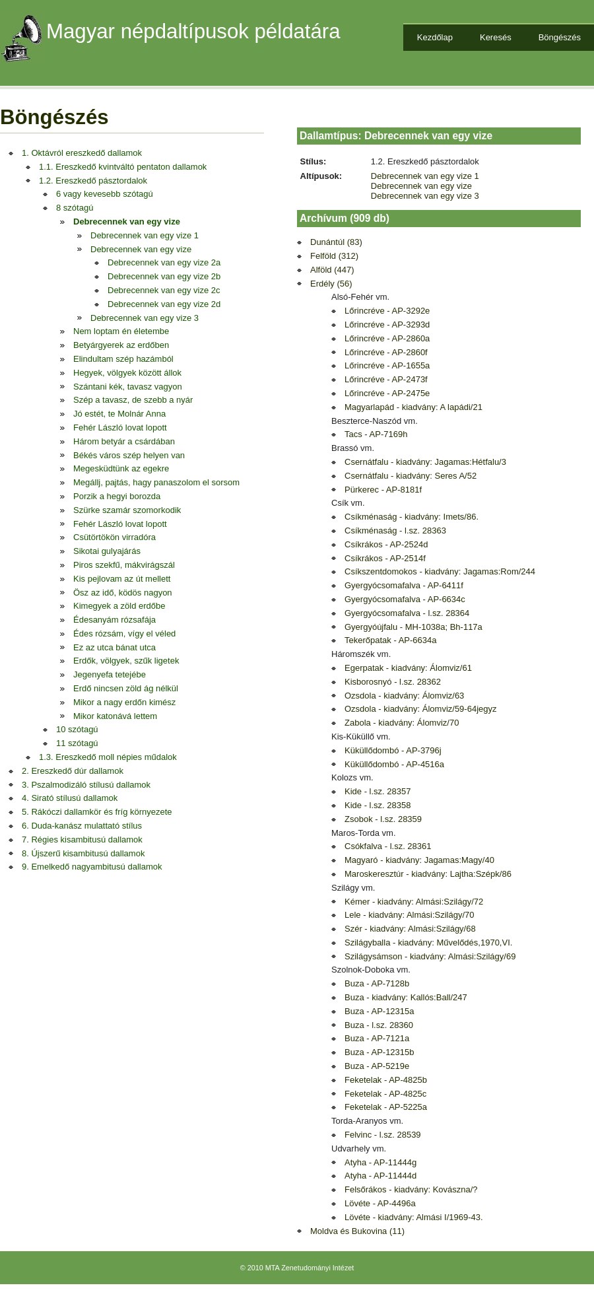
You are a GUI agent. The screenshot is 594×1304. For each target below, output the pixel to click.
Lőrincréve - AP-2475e (387, 393)
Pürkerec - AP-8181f (383, 490)
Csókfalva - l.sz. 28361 (388, 846)
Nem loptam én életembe (121, 331)
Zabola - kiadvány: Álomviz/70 (402, 723)
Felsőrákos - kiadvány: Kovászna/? (411, 1189)
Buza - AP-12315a (379, 1011)
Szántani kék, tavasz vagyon (127, 387)
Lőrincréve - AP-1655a (387, 365)
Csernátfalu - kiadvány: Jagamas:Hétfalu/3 (425, 462)
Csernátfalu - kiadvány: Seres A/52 (411, 476)
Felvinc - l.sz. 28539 (383, 1135)
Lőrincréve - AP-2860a (387, 338)
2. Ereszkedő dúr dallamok (72, 771)
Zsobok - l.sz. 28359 (383, 819)
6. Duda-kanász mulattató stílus (82, 826)
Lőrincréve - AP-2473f (386, 379)
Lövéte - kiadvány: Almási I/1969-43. (414, 1217)
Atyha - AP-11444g (380, 1162)
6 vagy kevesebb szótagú (104, 194)
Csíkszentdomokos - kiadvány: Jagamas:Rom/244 (440, 571)
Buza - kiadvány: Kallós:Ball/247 (406, 997)
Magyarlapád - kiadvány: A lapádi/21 (413, 407)
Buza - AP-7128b (377, 983)
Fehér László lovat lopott (120, 427)
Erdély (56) (331, 284)
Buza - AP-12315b (379, 1052)
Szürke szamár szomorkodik (127, 510)
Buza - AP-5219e (377, 1066)
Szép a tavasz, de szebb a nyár (133, 400)
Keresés (496, 37)
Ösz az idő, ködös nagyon (122, 593)
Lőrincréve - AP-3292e (387, 311)
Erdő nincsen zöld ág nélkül (125, 688)
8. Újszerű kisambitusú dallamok (83, 853)
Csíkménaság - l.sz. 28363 (395, 530)
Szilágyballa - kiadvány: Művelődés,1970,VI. (428, 942)
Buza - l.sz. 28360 (379, 1025)
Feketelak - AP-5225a (386, 1107)
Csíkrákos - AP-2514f (385, 558)
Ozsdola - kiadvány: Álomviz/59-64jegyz (421, 709)
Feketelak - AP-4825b (386, 1080)
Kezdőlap (435, 37)
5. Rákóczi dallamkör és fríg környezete (97, 812)
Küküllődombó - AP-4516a (394, 764)
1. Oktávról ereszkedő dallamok (82, 153)
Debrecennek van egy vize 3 (144, 318)
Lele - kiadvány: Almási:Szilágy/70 (410, 915)
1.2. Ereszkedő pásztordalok (93, 181)
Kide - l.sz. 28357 (378, 791)
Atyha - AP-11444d (380, 1176)
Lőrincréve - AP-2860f (386, 352)
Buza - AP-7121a (377, 1038)
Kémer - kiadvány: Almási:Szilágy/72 (414, 902)
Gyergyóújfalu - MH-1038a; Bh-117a (413, 627)
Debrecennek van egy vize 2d (164, 304)
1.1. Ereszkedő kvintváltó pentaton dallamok (123, 167)
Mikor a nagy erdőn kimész (124, 702)
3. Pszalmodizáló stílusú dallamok (86, 785)
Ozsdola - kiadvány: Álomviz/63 (404, 696)
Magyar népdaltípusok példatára (193, 31)
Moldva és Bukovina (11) (357, 1231)
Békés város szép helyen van (129, 455)
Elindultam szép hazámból (123, 359)
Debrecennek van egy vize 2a (164, 262)
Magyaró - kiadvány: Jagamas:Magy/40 (419, 860)
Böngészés (560, 37)
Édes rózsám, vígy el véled (124, 633)
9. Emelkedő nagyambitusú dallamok (92, 867)
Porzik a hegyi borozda (116, 496)
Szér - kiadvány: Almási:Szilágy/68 (410, 929)
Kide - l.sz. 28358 (378, 805)
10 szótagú (77, 729)
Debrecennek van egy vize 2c (164, 290)
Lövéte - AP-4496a (380, 1203)
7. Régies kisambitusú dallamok (82, 839)
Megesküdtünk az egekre (121, 468)
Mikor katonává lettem (115, 716)
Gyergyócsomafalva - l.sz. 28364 (407, 613)
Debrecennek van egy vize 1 (144, 235)
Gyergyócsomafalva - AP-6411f (404, 585)
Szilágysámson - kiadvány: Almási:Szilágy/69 (430, 956)
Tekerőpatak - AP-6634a (390, 640)
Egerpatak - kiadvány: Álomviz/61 (408, 668)
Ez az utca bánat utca (114, 647)
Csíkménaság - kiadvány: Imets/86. (411, 517)
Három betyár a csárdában (124, 441)
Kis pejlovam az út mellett (121, 579)
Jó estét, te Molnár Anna (119, 414)
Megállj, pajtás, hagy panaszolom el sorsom (156, 482)
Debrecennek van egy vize (126, 221)
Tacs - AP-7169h (376, 434)
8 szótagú (74, 208)
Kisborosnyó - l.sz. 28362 (393, 682)
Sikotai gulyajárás (107, 551)
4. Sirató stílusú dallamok (69, 798)
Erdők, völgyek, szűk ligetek (126, 661)
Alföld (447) (332, 270)
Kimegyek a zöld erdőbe (119, 606)
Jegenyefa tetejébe (109, 674)
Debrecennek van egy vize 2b (164, 276)
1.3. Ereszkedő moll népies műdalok (108, 757)
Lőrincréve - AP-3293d (387, 324)
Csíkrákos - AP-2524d (386, 544)
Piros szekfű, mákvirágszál (124, 565)
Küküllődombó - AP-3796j (393, 750)
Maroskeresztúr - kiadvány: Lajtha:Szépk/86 (428, 874)
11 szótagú (77, 743)
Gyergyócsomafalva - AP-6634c (405, 599)
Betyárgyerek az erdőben (121, 345)
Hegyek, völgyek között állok (127, 373)
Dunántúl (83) (336, 242)
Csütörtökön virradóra (114, 537)
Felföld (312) (334, 256)
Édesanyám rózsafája (114, 620)
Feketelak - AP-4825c (385, 1094)
